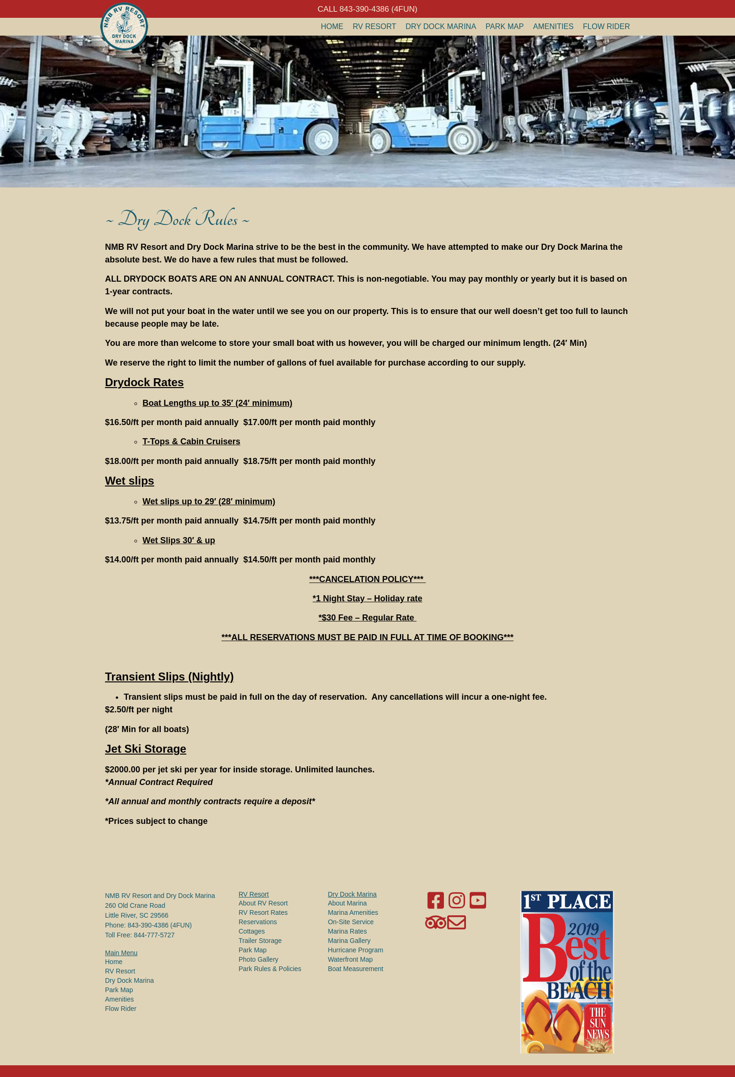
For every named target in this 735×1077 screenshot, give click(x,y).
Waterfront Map (350, 959)
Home (332, 26)
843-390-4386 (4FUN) (160, 925)
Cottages (252, 931)
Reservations (258, 922)
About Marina (347, 903)
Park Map (505, 26)
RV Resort (375, 26)
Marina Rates (347, 931)
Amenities (553, 26)
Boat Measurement (355, 968)
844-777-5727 (154, 935)
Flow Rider (606, 26)
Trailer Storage (260, 940)
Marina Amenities (353, 912)
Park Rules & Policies (270, 968)
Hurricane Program (355, 950)
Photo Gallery (258, 959)
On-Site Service (351, 922)
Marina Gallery (349, 940)
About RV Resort (263, 903)
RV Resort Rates (263, 912)
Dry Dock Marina (440, 26)
